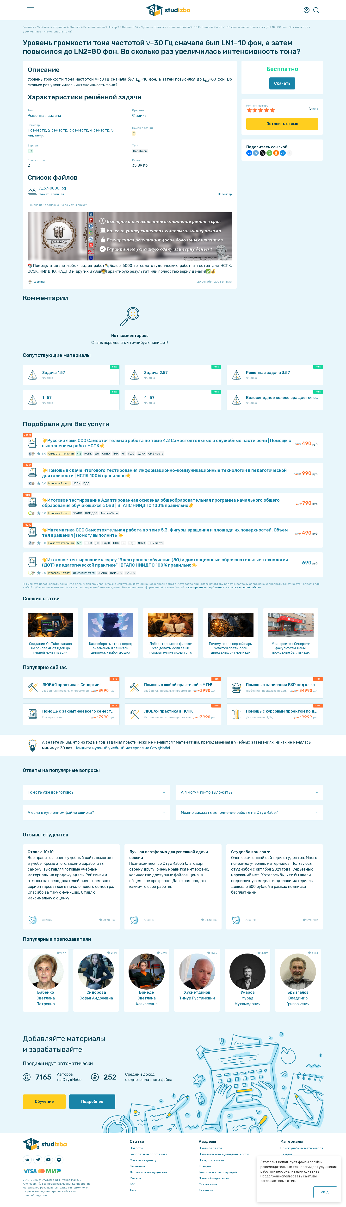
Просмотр (225, 194)
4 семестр (99, 130)
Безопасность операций (218, 1172)
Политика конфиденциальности (224, 1154)
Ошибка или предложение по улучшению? (57, 205)
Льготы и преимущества (148, 1172)
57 (30, 151)
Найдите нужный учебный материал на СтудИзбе (121, 748)
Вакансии (206, 1190)
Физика (139, 115)
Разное (135, 1178)
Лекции (286, 1154)
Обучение (44, 1101)
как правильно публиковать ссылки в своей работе (224, 587)
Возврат (205, 1166)
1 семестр (37, 130)
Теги (133, 1190)
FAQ (133, 1184)
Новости (136, 1148)
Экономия (137, 1166)
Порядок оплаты (211, 1160)
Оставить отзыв (282, 123)
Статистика (208, 1184)
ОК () (325, 1192)
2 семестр (57, 130)
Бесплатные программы (148, 1154)
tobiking (36, 281)
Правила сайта (210, 1148)
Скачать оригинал (51, 194)
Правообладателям (214, 1178)
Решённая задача (44, 115)
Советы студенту (143, 1160)
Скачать (282, 83)
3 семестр (78, 130)
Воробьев (140, 151)
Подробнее (92, 1101)
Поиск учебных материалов (301, 1148)
